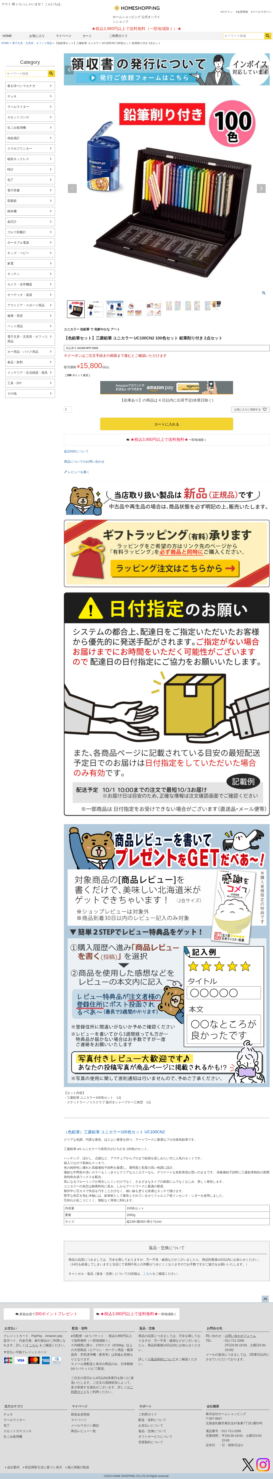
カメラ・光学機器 (19, 284)
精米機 (12, 211)
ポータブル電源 (18, 242)
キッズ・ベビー (18, 253)
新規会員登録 (80, 1414)
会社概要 (213, 1406)
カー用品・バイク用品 (22, 351)
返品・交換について (152, 1431)
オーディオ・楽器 (19, 295)
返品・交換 (147, 1328)
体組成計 (13, 138)
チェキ (12, 96)
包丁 (10, 180)
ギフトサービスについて (155, 1436)
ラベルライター (18, 106)
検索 (267, 36)
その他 (12, 393)
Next (264, 70)
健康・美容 (15, 315)
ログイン (227, 11)
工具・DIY (14, 383)
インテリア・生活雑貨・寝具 (27, 372)
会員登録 (242, 11)
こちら (147, 1273)
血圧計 (12, 221)
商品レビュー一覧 (83, 1431)
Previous (69, 70)
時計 (10, 169)
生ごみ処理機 (16, 127)
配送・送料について (152, 1420)
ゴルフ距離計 (16, 232)
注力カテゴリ (13, 1406)
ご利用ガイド (118, 36)
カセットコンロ (18, 117)
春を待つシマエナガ (21, 86)
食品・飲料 (15, 362)
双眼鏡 (12, 201)
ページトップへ (265, 1299)
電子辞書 (13, 190)
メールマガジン (262, 11)
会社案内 (13, 1467)
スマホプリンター (19, 148)
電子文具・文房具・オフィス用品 (32, 43)
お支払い (10, 1328)
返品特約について (76, 451)
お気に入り (37, 36)
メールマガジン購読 (85, 1425)
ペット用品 (15, 326)
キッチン (13, 274)
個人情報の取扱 (78, 1467)
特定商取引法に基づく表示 (43, 1467)
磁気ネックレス (18, 159)
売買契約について (150, 1442)
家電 (10, 263)
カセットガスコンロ (17, 1431)
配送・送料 (79, 1328)
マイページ (63, 36)
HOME (7, 36)
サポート (145, 1406)
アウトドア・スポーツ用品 (26, 305)
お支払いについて (150, 1425)
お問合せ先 (214, 1328)
